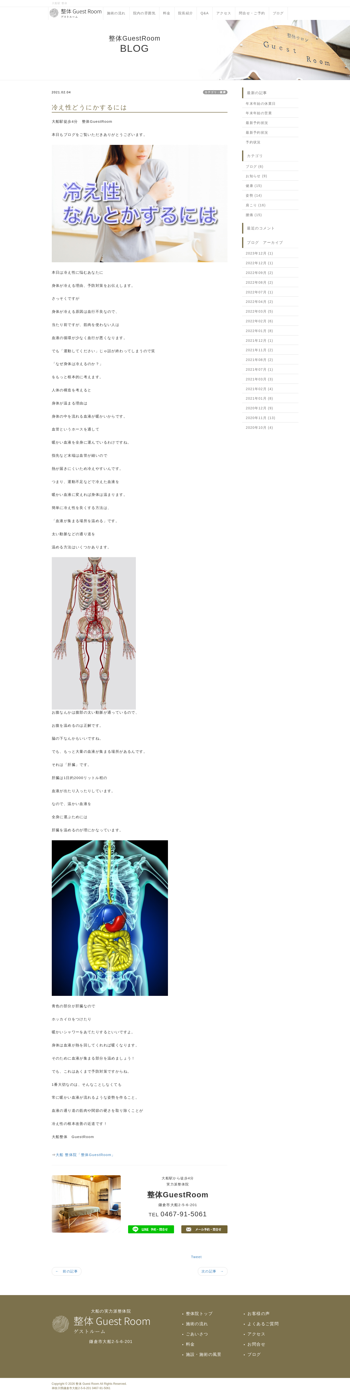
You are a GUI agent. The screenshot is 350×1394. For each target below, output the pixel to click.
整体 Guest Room (87, 1383)
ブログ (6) (254, 166)
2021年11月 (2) (259, 350)
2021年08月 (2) (259, 360)
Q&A (205, 13)
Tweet (196, 1257)
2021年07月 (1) (259, 369)
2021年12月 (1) (259, 340)
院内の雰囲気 (144, 13)
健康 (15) (254, 186)
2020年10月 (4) (259, 428)
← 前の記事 (66, 1271)
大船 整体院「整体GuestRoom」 (85, 1155)
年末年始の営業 (259, 113)
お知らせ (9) (256, 176)
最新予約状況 (257, 123)
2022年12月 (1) (259, 263)
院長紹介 (185, 13)
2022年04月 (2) (259, 302)
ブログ (278, 13)
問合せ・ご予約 (252, 13)
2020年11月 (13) (260, 418)
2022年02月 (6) (259, 321)
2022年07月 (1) (259, 292)
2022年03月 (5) (259, 311)
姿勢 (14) (254, 195)
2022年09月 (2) (259, 273)
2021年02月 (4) (259, 389)
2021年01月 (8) (259, 398)
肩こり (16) (256, 205)
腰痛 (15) (254, 215)
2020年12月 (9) (259, 408)
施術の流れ (116, 13)
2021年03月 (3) (259, 379)
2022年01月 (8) (259, 331)
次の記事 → (212, 1271)
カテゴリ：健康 (215, 92)
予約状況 (253, 142)
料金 (167, 13)
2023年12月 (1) (259, 253)
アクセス (223, 13)
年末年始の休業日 (261, 103)
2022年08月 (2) (259, 282)
